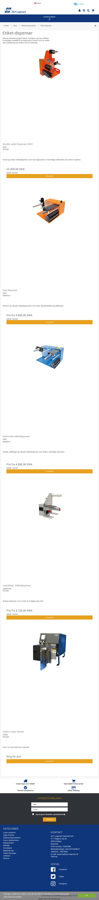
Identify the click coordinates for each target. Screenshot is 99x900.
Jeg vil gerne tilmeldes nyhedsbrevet (52, 813)
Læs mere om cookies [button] (12, 897)
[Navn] (49, 804)
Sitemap (54, 856)
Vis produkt (49, 176)
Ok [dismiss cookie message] (87, 895)
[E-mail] (49, 809)
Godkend (49, 819)
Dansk (37, 3)
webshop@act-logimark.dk (67, 854)
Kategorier (49, 18)
